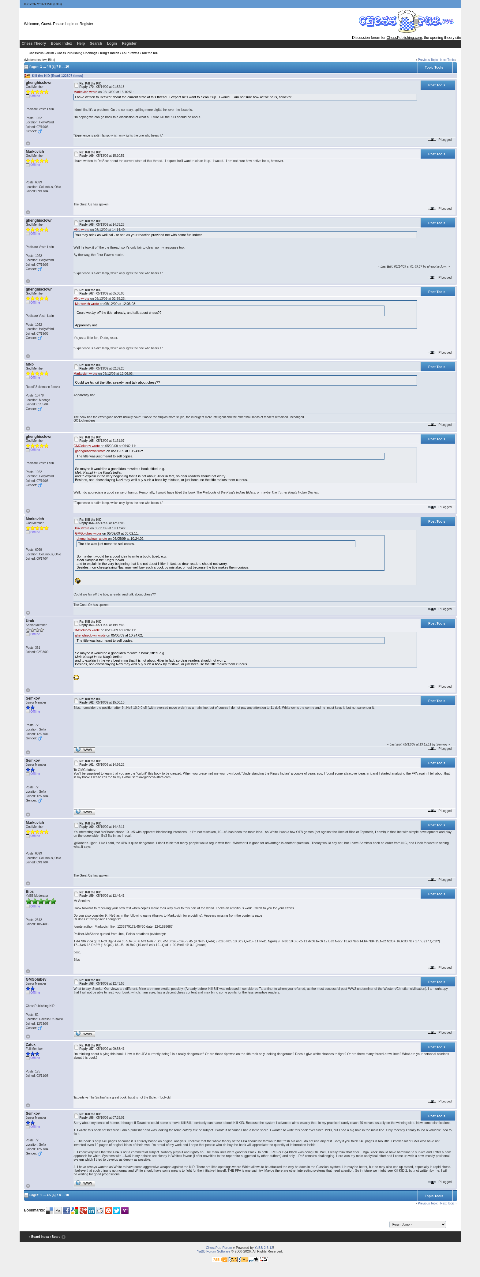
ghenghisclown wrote (90, 451)
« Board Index (39, 1236)
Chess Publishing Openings (77, 53)
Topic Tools (434, 67)
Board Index (61, 43)
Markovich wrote (85, 92)
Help (81, 43)
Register (86, 24)
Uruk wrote (81, 528)
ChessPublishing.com (404, 38)
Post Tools (436, 85)
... (44, 66)
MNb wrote (81, 229)
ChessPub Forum (41, 53)
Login (69, 24)
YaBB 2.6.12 (263, 1247)
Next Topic (447, 60)
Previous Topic (428, 60)
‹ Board (55, 1236)
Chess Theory (34, 43)
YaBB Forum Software (214, 1251)
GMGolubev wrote (86, 446)
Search (96, 43)
